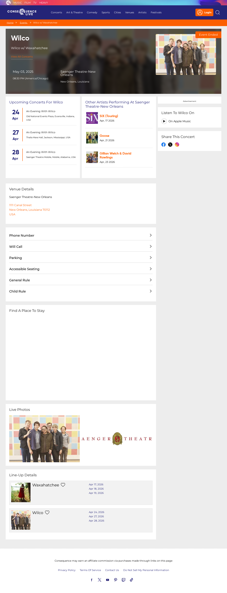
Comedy (92, 12)
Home (10, 22)
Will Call (15, 247)
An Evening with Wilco (40, 111)
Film (27, 2)
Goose (104, 135)
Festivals (156, 12)
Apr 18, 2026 (96, 488)
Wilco (37, 512)
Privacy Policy (67, 570)
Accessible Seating (24, 269)
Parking (15, 258)
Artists (142, 12)
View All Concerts (22, 56)
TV (35, 2)
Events (24, 22)
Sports (106, 12)
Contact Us (112, 570)
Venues (129, 12)
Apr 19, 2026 (96, 493)
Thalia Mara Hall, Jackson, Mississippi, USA (48, 137)
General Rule (19, 280)
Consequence (8, 2)
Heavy (43, 2)
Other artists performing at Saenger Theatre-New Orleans (117, 104)
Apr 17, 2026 (96, 484)
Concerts (56, 12)
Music (17, 2)
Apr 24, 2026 (96, 512)
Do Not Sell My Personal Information (146, 570)
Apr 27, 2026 (96, 516)
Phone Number (21, 236)
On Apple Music (179, 121)
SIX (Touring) (109, 116)
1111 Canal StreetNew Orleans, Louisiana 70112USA (29, 209)
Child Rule (17, 291)
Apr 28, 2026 (96, 520)
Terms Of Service (90, 570)
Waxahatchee (45, 485)
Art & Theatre (74, 12)
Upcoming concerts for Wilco (36, 102)
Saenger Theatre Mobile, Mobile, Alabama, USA (51, 157)
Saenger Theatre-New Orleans (78, 73)
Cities (117, 12)
